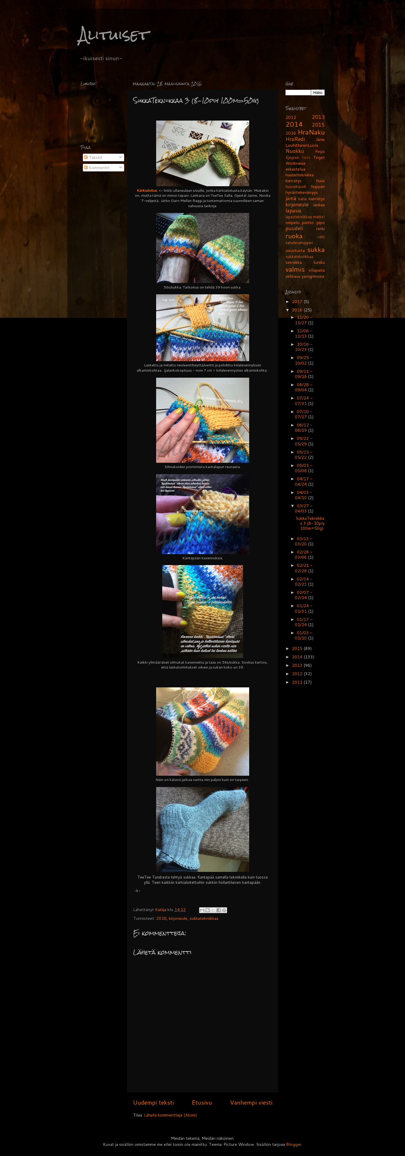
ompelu (292, 222)
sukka (316, 249)
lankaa (319, 205)
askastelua (295, 169)
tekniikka (294, 262)
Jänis (320, 139)
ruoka (294, 235)
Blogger (293, 1144)
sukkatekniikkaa (204, 918)
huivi (320, 181)
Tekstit (93, 157)
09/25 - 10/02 (304, 360)
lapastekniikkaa (299, 216)
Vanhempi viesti (251, 1102)
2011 (298, 682)
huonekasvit (296, 186)
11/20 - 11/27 (304, 319)
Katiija (161, 909)
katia (302, 198)
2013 (318, 117)
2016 (161, 918)
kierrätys (317, 199)
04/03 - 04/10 (304, 495)
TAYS (306, 157)
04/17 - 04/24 (304, 481)
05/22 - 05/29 (304, 441)
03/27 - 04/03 (304, 508)
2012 (291, 117)
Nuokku (295, 151)
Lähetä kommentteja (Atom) (170, 1115)
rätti (321, 236)
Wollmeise (296, 163)
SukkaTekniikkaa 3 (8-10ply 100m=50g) (310, 523)
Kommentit (97, 167)
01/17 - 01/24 (304, 622)
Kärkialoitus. (147, 190)
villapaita (316, 270)
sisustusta (295, 250)
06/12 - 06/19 (304, 427)
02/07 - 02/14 (304, 595)
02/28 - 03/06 (304, 554)
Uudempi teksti (153, 1102)
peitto (308, 222)
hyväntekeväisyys (302, 192)
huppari (318, 186)
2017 (298, 301)
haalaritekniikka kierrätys (300, 178)
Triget (319, 157)
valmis (295, 269)
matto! (319, 216)
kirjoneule (178, 918)
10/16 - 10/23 (304, 346)
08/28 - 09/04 (304, 387)
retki (320, 228)
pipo (321, 222)
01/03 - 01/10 (304, 635)
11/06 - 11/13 (304, 333)
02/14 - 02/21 (304, 581)
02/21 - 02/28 (304, 567)
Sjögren (292, 157)
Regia (320, 151)
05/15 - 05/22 (304, 454)
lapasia (293, 210)
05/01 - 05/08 (304, 468)
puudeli (294, 228)
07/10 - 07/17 (304, 414)
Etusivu (202, 1102)
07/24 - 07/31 (304, 400)
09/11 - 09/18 (304, 373)
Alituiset (114, 34)
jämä (291, 198)
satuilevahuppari (299, 242)
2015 (318, 124)
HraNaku (311, 132)
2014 (294, 124)
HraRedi (295, 139)
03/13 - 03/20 (304, 541)
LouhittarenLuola (302, 145)
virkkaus (293, 276)
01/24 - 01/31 (304, 608)
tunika (319, 262)
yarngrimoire (312, 276)
